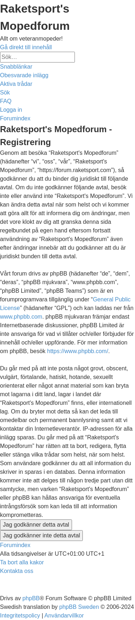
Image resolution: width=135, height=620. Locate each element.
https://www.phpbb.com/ (77, 351)
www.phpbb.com (21, 317)
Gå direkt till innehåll (26, 47)
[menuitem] (24, 75)
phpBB (31, 598)
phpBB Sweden (79, 607)
